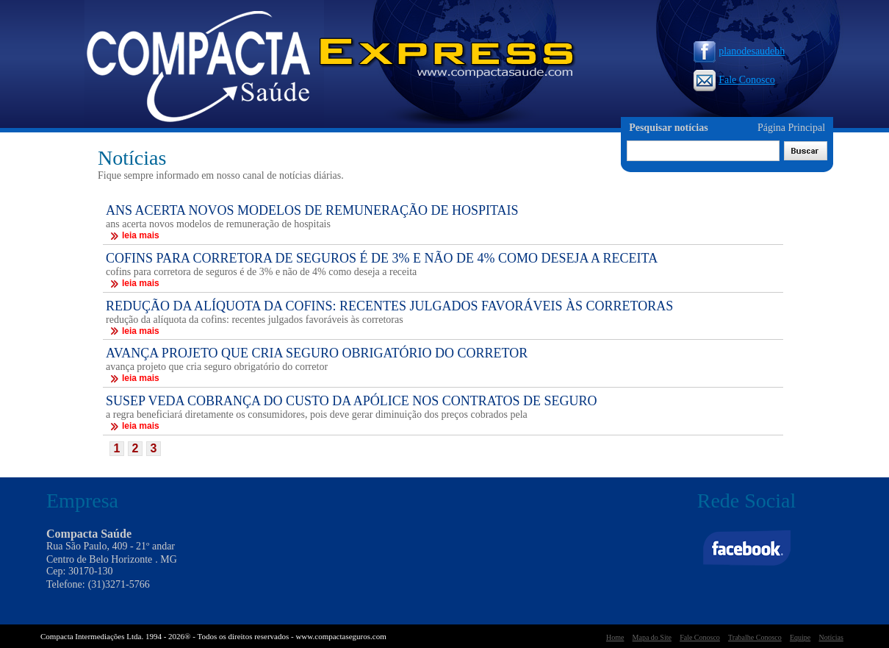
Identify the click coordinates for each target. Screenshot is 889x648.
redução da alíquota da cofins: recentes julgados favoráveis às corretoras (254, 319)
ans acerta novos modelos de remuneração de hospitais (218, 223)
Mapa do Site (652, 637)
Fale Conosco (734, 79)
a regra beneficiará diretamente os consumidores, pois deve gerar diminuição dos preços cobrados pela (317, 414)
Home (615, 637)
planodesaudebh (739, 51)
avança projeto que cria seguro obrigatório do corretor (217, 366)
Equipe (800, 637)
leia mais (134, 235)
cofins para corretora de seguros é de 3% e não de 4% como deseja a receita (261, 271)
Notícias (830, 637)
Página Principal (791, 127)
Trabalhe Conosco (755, 637)
